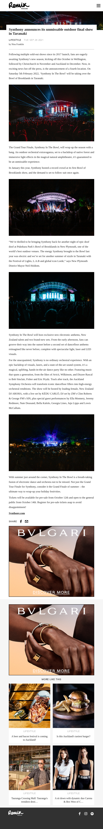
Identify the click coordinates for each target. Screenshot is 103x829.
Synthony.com (17, 513)
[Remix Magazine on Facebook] (79, 813)
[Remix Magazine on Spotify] (92, 813)
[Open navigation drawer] (98, 6)
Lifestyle (15, 40)
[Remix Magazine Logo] (19, 5)
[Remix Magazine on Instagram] (85, 813)
